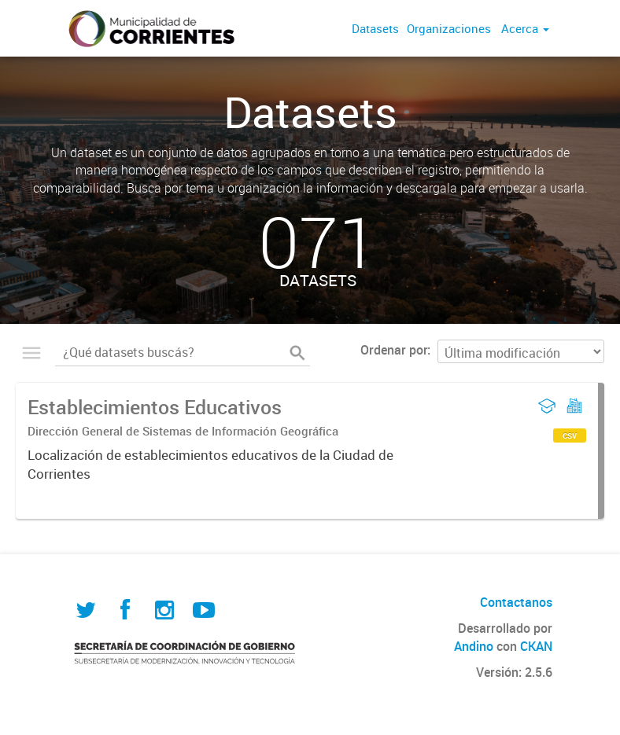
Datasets (375, 28)
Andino (473, 646)
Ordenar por (393, 350)
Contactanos (516, 602)
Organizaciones (449, 28)
